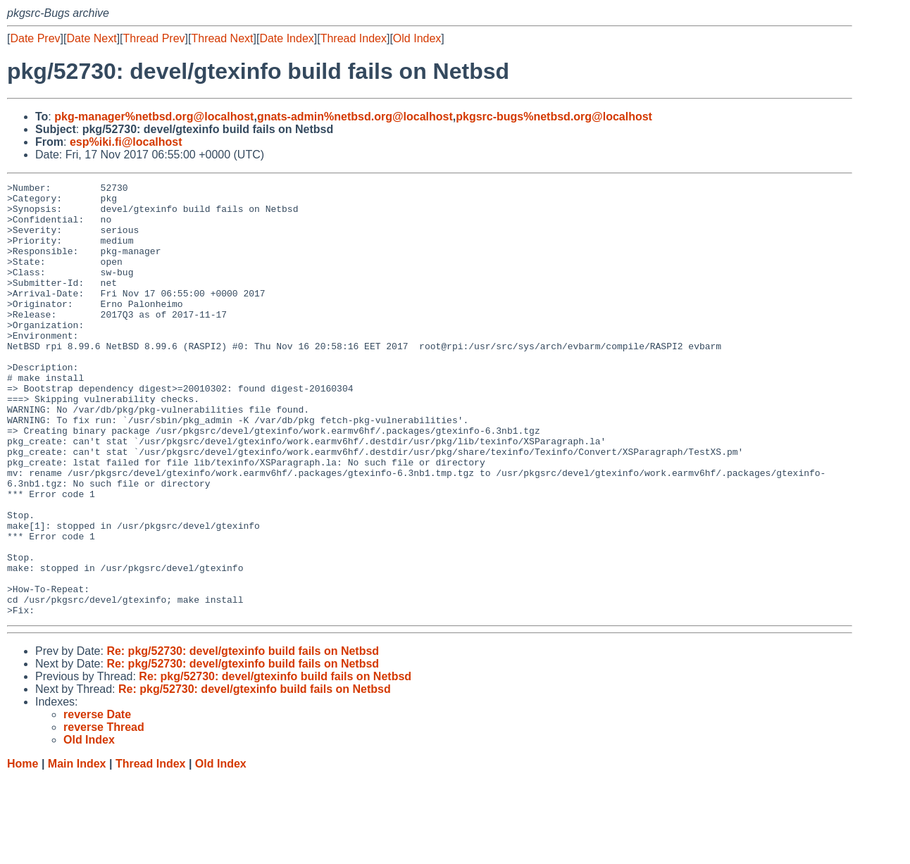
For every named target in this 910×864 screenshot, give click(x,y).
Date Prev (35, 38)
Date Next (91, 38)
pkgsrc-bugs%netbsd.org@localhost (554, 117)
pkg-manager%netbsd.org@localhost (154, 117)
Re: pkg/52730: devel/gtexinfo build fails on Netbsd (242, 738)
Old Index (417, 38)
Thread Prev (154, 38)
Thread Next (222, 38)
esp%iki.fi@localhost (126, 142)
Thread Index (353, 38)
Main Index (77, 850)
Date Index (286, 38)
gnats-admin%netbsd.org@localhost (355, 117)
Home (22, 850)
